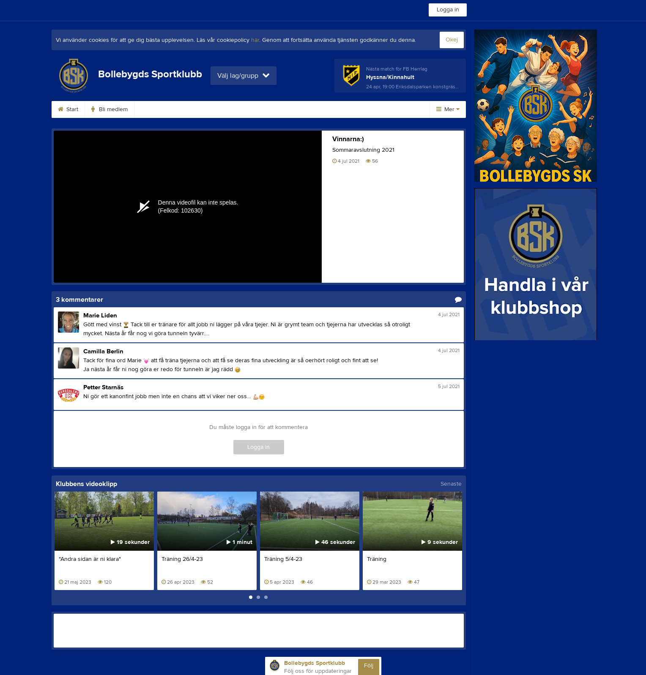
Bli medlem (109, 109)
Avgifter (155, 109)
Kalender (339, 109)
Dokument (385, 109)
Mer (448, 109)
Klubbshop (199, 109)
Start (68, 109)
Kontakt (243, 109)
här (255, 40)
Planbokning (290, 109)
